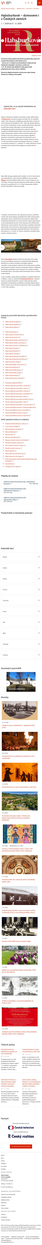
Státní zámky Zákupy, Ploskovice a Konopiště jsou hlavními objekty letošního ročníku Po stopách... (31, 1083)
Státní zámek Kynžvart (12, 351)
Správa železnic (10, 451)
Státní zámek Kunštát (12, 348)
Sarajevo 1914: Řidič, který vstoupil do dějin (16, 941)
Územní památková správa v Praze (16, 413)
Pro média (3, 1166)
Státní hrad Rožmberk (12, 367)
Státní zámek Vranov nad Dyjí (14, 378)
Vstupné (3, 1205)
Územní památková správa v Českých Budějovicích (20, 407)
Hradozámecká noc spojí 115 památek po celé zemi (19, 787)
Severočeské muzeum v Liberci (15, 445)
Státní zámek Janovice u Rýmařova (16, 345)
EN (32, 3)
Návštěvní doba (5, 1200)
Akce (2, 1158)
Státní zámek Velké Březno (14, 370)
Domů (2, 1155)
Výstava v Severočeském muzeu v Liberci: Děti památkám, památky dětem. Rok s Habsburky (17, 850)
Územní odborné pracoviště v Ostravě (17, 391)
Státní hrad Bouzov (11, 332)
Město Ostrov (10, 434)
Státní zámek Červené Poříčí (14, 334)
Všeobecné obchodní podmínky (14, 1238)
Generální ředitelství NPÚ (13, 383)
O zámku (3, 1214)
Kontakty (3, 1169)
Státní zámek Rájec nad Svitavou (15, 364)
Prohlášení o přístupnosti (18, 1236)
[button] (2, 40)
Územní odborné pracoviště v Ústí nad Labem (20, 404)
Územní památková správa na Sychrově (18, 415)
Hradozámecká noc (27, 279)
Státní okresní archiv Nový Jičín (15, 453)
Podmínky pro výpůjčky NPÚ (32, 1238)
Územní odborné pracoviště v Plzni (16, 396)
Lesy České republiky (12, 426)
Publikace (3, 1163)
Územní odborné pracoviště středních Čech (19, 399)
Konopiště (8, 259)
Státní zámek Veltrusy (12, 375)
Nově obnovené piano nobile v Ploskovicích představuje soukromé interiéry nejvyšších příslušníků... (16, 818)
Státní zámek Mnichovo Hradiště (16, 356)
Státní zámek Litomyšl (12, 353)
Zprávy (3, 1161)
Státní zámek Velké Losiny (13, 372)
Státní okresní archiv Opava (14, 456)
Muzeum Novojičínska (12, 437)
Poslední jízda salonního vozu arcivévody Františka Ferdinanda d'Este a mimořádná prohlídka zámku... (19, 911)
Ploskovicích (6, 119)
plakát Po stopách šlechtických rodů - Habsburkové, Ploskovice (15, 489)
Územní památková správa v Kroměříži (17, 410)
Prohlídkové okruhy (6, 1197)
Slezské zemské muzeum (13, 448)
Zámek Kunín (10, 464)
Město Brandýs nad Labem (14, 429)
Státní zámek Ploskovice (13, 324)
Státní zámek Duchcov (12, 337)
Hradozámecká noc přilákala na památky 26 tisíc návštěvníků (9, 1051)
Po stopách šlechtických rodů (21, 1146)
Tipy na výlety (4, 1208)
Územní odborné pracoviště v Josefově (18, 385)
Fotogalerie (4, 1217)
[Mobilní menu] (39, 3)
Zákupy (3, 180)
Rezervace (3, 1202)
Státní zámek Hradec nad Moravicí (16, 340)
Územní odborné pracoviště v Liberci (17, 388)
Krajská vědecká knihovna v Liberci (16, 423)
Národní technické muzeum (14, 442)
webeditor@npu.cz (6, 1240)
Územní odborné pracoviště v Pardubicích (19, 394)
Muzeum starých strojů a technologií (17, 440)
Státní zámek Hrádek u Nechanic (16, 343)
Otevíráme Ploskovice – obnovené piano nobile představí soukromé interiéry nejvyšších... (9, 1083)
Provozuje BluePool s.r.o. (7, 1242)
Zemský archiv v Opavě (13, 466)
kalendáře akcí (9, 108)
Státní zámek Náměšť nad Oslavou (16, 359)
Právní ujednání (5, 1236)
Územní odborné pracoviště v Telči (16, 402)
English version (36, 55)
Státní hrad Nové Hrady (13, 362)
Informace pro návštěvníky (8, 1194)
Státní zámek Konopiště (13, 322)
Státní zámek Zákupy (12, 327)
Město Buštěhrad (11, 432)
